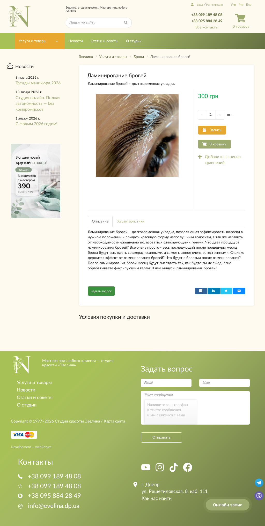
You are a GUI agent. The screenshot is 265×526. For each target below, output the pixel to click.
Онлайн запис (227, 504)
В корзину (217, 144)
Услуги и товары (32, 41)
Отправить (161, 437)
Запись (212, 130)
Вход (197, 4)
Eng (248, 4)
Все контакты (206, 27)
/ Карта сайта (112, 421)
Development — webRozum (31, 446)
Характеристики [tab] (130, 221)
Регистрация (214, 4)
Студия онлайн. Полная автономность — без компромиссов (38, 104)
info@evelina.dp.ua (48, 506)
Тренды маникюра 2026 (38, 83)
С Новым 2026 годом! (36, 124)
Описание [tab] (100, 221)
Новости (75, 41)
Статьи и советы (104, 41)
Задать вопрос (101, 291)
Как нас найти (157, 498)
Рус (241, 4)
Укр (233, 4)
